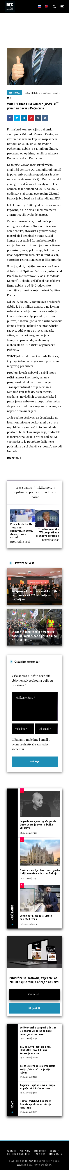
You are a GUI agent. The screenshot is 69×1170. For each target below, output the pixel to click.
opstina (19, 492)
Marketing (40, 1151)
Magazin (11, 1151)
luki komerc (44, 487)
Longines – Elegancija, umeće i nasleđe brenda (36, 917)
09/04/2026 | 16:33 (28, 1111)
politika (48, 492)
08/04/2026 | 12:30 (28, 878)
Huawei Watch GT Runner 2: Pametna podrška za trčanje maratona (35, 1104)
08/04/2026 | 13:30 (28, 832)
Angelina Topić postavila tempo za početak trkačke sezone (37, 1086)
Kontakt (54, 1151)
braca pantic (24, 487)
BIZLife (34, 92)
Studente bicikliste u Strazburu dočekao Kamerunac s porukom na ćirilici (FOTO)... (34, 636)
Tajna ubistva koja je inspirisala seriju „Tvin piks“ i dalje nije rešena (37, 1069)
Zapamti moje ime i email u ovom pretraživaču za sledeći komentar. (31, 744)
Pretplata (25, 1151)
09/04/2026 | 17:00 (28, 1092)
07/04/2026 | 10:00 (29, 923)
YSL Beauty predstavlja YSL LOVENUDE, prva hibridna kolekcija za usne (35, 1050)
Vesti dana (14, 93)
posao (35, 497)
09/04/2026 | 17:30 (28, 1076)
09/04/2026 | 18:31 (28, 1038)
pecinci (34, 492)
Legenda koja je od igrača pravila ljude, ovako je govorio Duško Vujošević (38, 824)
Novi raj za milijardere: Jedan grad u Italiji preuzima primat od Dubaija (40, 871)
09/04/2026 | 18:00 (29, 1057)
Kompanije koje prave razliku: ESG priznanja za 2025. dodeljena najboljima (34, 595)
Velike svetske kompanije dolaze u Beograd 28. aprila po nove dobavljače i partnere (38, 1031)
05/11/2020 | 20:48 (49, 92)
